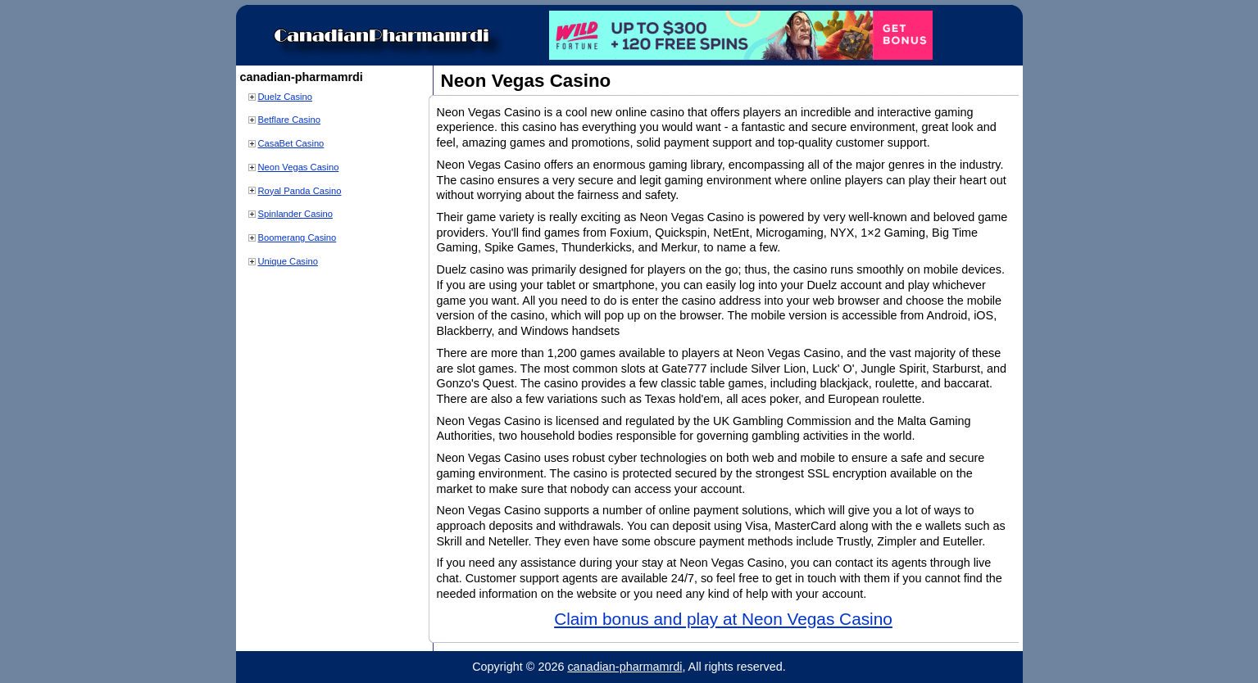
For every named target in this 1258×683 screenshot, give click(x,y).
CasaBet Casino (291, 143)
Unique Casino (288, 261)
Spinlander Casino (295, 214)
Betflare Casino (289, 119)
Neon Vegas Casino (298, 167)
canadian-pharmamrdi (624, 666)
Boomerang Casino (297, 237)
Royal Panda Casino (300, 191)
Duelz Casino (285, 97)
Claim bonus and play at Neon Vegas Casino (723, 618)
